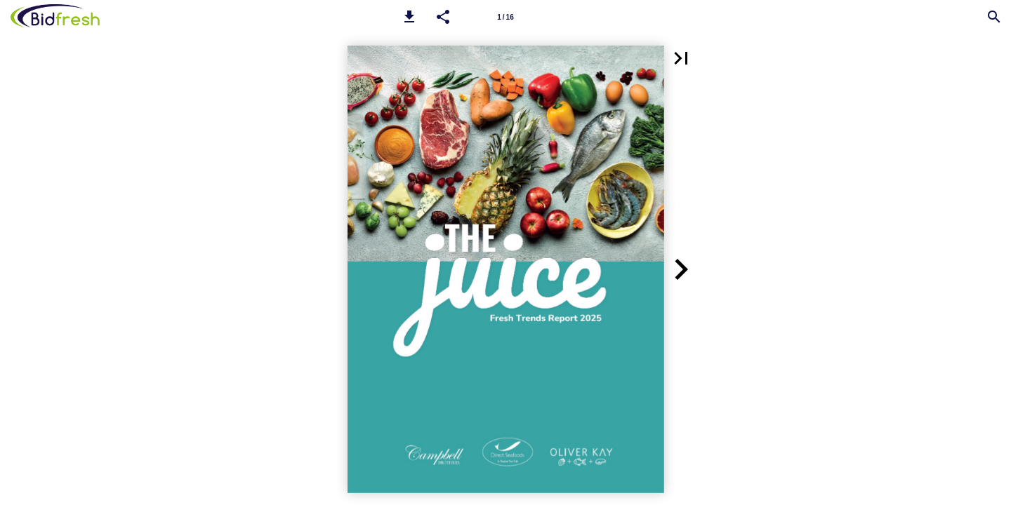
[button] (409, 17)
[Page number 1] (505, 17)
